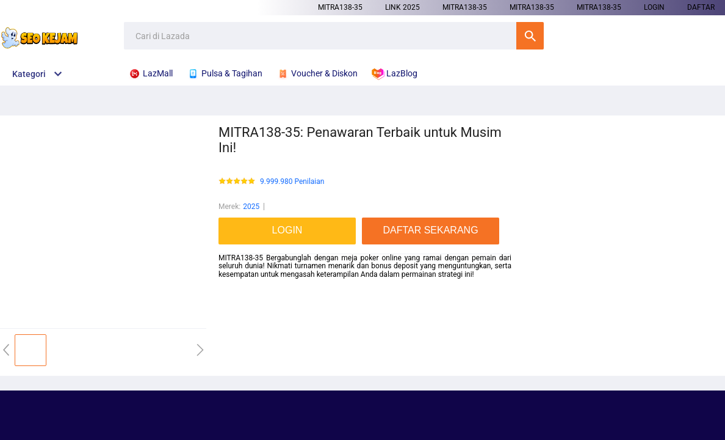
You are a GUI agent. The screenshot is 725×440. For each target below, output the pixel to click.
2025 (251, 206)
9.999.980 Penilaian (292, 182)
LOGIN (654, 7)
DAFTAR (701, 7)
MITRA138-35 (340, 7)
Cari (530, 36)
